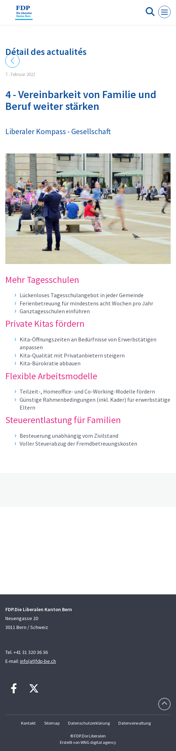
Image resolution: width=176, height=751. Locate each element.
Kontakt (28, 723)
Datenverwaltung (134, 723)
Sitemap (51, 723)
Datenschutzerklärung (89, 723)
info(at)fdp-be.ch (38, 661)
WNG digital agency (98, 742)
